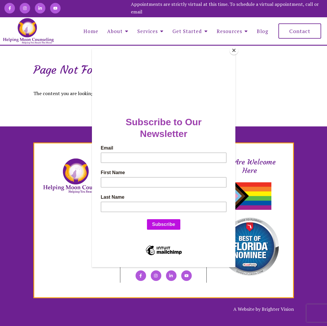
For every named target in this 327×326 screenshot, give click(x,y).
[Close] (234, 50)
